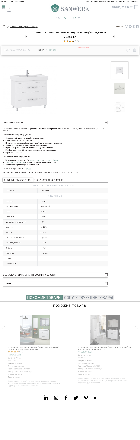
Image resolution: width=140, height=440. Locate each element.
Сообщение (19, 1)
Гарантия (114, 1)
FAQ (128, 1)
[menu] (3, 6)
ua (79, 18)
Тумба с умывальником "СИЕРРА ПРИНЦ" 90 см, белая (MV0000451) (104, 348)
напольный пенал (52, 160)
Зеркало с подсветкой (15, 162)
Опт (108, 1)
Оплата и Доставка (98, 1)
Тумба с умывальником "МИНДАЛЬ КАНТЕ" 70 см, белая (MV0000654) (33, 348)
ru (74, 18)
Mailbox (95, 398)
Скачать (122, 1)
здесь (28, 169)
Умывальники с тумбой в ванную (23, 27)
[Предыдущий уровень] (8, 26)
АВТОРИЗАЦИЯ (7, 1)
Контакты (134, 1)
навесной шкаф (36, 160)
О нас (88, 1)
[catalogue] (10, 6)
